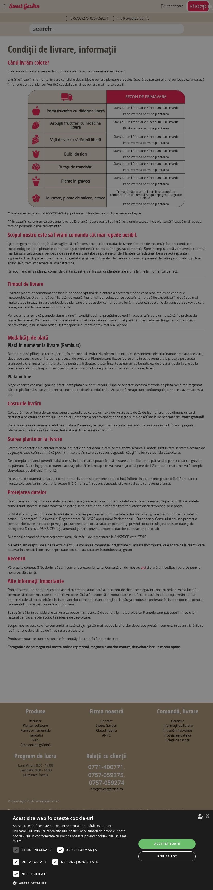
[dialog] (106, 850)
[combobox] (200, 816)
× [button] (207, 816)
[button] (73, 883)
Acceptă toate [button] (167, 844)
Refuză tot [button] (167, 856)
